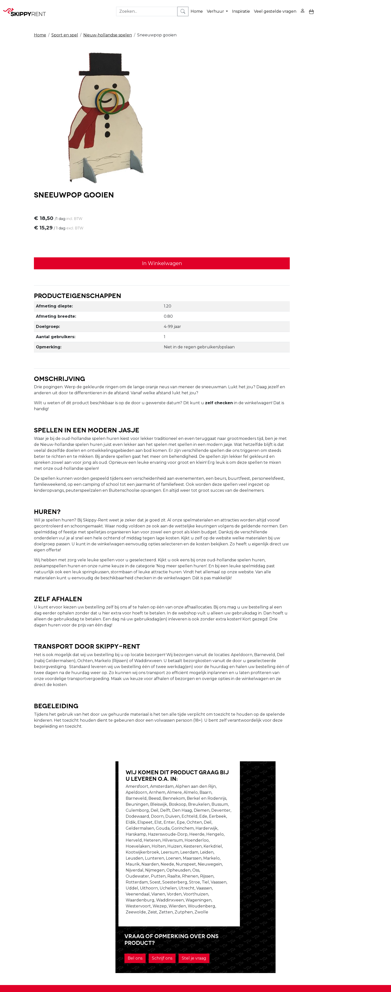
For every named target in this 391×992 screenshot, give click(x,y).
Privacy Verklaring (265, 899)
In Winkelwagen (263, 113)
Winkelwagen (261, 905)
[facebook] (325, 902)
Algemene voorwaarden (198, 923)
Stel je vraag (301, 807)
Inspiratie (237, 7)
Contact (255, 911)
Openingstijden (116, 905)
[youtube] (337, 902)
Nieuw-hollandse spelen (107, 25)
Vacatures (111, 911)
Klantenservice (262, 917)
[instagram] (349, 902)
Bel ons (242, 807)
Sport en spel (64, 25)
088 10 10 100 (255, 963)
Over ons (110, 899)
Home (192, 7)
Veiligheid (183, 899)
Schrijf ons (269, 807)
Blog (179, 905)
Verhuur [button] (211, 7)
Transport (184, 917)
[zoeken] (382, 7)
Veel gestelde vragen (271, 7)
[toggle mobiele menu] (307, 7)
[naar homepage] (25, 7)
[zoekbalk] (346, 7)
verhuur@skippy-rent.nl (301, 963)
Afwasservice (186, 911)
